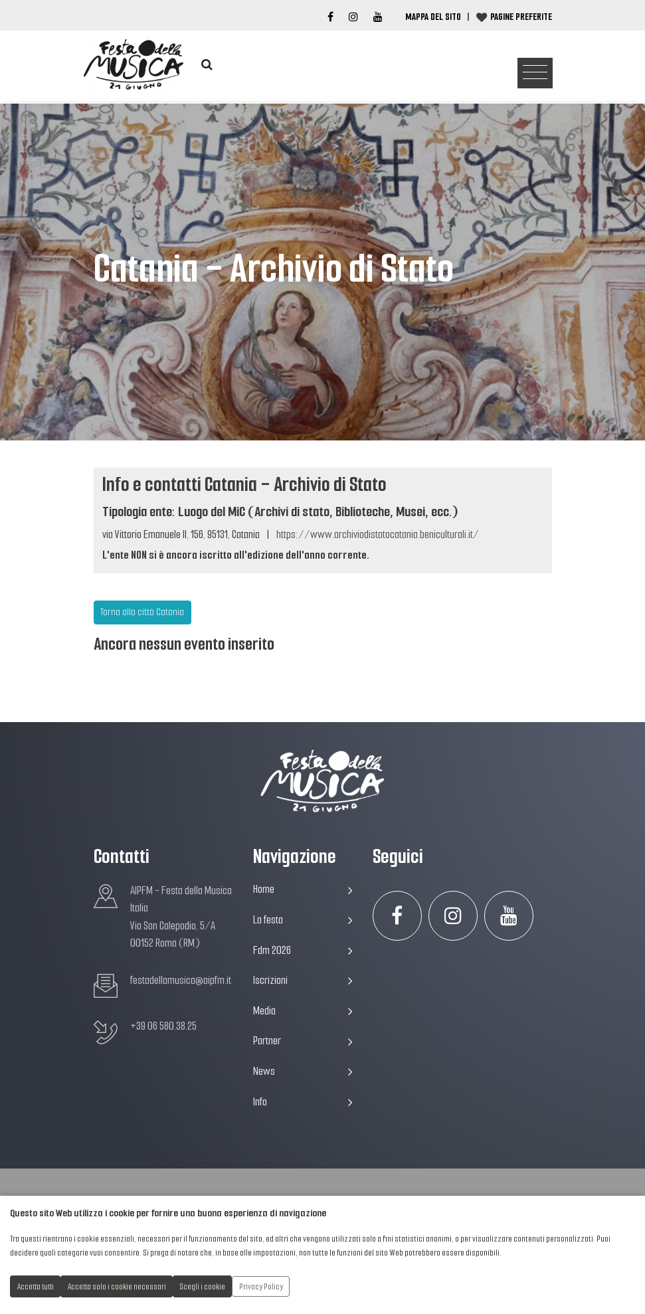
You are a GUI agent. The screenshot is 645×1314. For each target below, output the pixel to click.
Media (303, 1010)
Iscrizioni (303, 980)
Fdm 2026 (303, 950)
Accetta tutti (35, 1286)
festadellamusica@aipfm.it (180, 980)
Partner (303, 1040)
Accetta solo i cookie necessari (117, 1286)
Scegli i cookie (202, 1286)
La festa (303, 919)
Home (303, 889)
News (303, 1071)
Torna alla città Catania (142, 611)
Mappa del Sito (433, 16)
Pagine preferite (521, 16)
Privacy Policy (261, 1286)
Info (303, 1101)
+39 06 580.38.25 (163, 1026)
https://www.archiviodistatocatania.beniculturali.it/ (377, 534)
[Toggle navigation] (535, 73)
